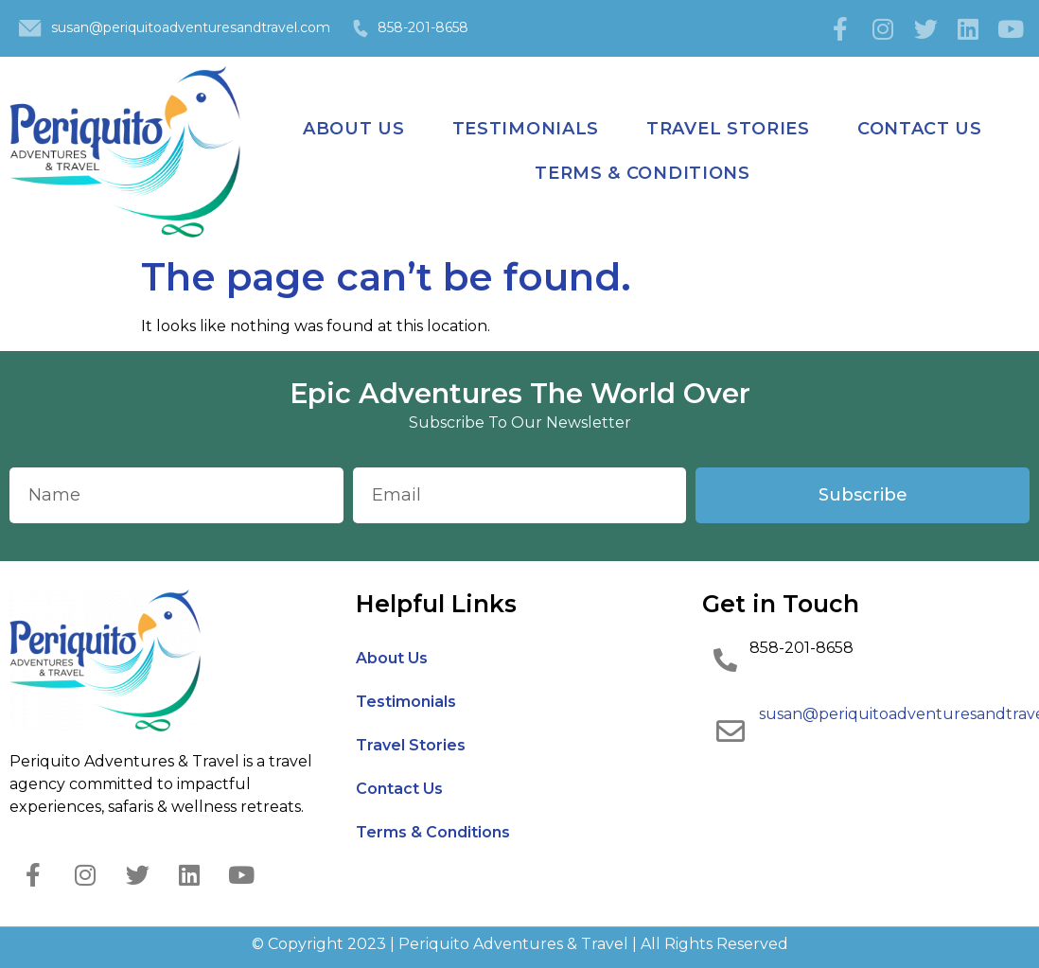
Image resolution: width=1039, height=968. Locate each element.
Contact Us (919, 128)
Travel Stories (728, 128)
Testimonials (525, 128)
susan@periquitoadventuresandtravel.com (190, 27)
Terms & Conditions (642, 173)
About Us (354, 128)
